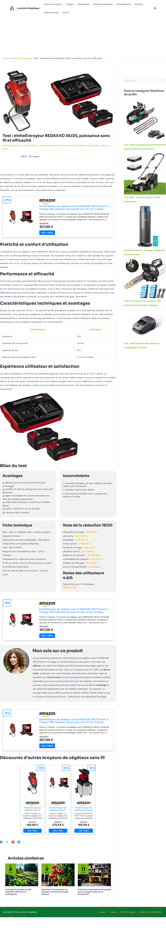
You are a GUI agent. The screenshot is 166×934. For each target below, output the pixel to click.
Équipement (83, 4)
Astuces (139, 4)
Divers (66, 12)
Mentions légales (132, 912)
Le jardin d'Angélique (28, 8)
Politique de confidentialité (152, 912)
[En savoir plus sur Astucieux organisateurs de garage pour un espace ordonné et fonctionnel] (94, 874)
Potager (69, 4)
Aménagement (124, 4)
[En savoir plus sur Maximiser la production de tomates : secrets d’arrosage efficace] (58, 874)
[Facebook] (1, 841)
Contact (119, 912)
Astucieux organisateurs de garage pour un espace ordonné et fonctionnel (94, 891)
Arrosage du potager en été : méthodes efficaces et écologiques (18, 891)
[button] (155, 8)
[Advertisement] (83, 36)
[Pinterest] (13, 841)
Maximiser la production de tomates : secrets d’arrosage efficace (55, 891)
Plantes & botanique (103, 4)
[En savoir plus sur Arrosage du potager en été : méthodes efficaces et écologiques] (21, 874)
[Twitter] (7, 841)
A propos (111, 912)
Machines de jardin (70, 145)
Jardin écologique (53, 4)
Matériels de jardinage (92, 145)
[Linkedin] (19, 841)
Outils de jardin (51, 12)
